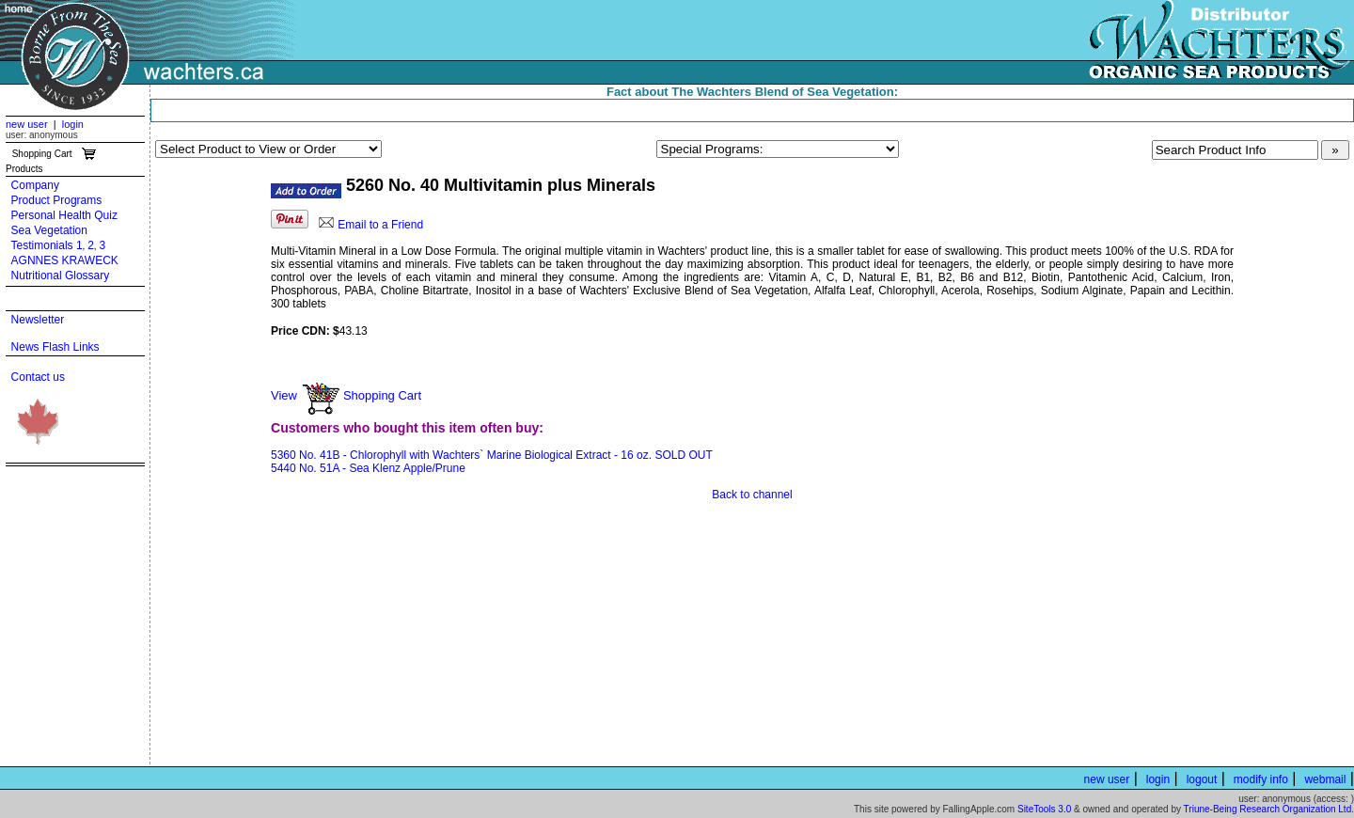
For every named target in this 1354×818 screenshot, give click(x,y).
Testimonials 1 (47, 245)
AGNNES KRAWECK (64, 260)
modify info (1261, 779)
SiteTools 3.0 (1044, 809)
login (73, 124)
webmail (1325, 779)
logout (1202, 779)
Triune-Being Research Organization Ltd (1268, 809)
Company (35, 185)
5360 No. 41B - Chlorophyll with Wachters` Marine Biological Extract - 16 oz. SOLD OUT (492, 455)
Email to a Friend (380, 224)
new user (27, 124)
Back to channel (752, 494)
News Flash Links (55, 347)
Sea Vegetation (49, 230)
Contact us (38, 377)
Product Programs (56, 200)
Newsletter (38, 319)
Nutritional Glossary (60, 275)
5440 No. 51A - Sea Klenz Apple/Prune (368, 468)
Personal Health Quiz (64, 215)
